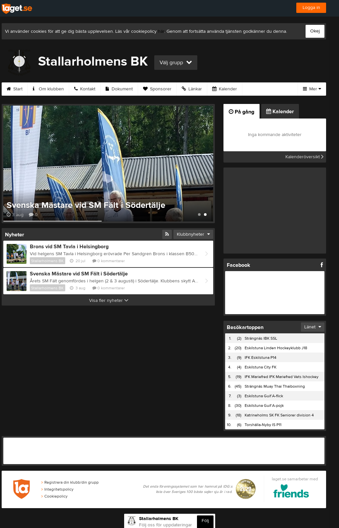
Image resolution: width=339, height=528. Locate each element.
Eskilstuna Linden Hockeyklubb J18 (276, 348)
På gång (241, 112)
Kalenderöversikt (304, 157)
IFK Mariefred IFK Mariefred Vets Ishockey (281, 376)
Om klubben (48, 89)
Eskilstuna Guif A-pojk (264, 405)
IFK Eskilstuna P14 (260, 357)
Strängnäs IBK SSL (261, 338)
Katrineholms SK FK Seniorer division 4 (279, 415)
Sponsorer (157, 89)
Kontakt (84, 89)
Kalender (224, 89)
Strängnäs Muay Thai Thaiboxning (275, 386)
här (161, 31)
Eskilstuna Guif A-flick (264, 396)
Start (15, 89)
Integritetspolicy (57, 489)
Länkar (192, 89)
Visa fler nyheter (108, 301)
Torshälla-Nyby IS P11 (263, 424)
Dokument (119, 89)
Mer (312, 89)
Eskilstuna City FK (260, 367)
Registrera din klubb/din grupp (70, 482)
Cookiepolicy (54, 496)
